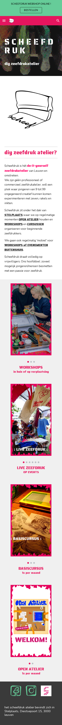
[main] (31, 50)
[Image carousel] (31, 323)
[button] (4, 20)
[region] (31, 8)
